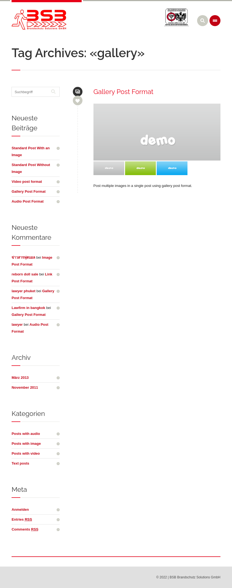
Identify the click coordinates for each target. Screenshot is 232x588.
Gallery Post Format (123, 92)
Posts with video (26, 453)
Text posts (20, 463)
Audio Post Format (27, 201)
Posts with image (26, 443)
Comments (25, 529)
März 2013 (20, 378)
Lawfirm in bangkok (28, 308)
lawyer (17, 324)
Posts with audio (26, 434)
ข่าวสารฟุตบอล (23, 257)
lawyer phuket (23, 291)
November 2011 (25, 387)
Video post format (27, 182)
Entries (22, 519)
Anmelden (20, 509)
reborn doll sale (25, 274)
